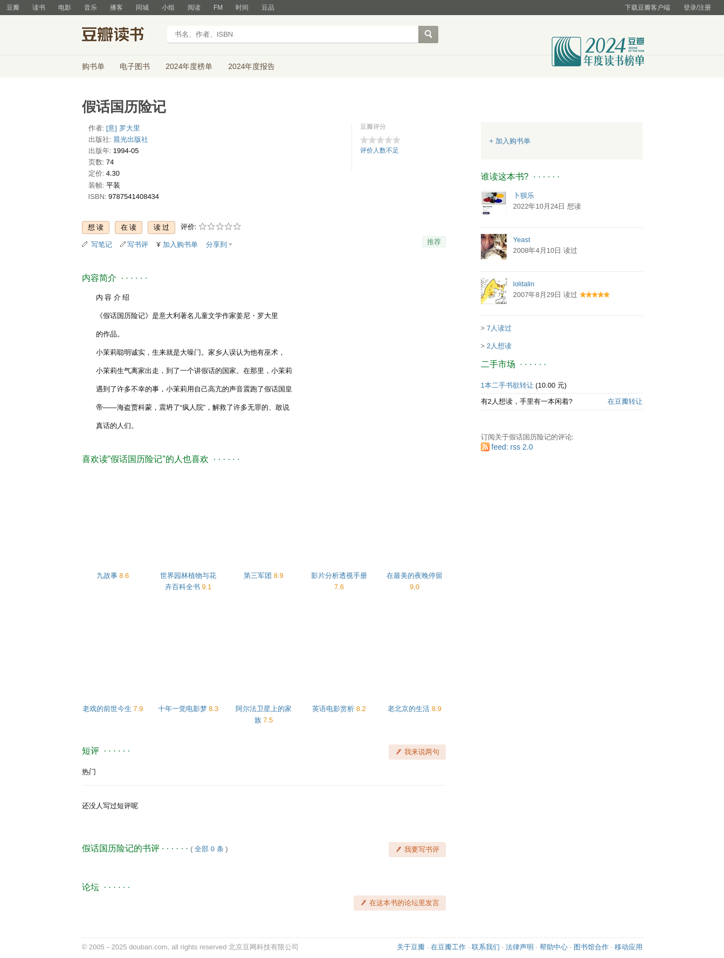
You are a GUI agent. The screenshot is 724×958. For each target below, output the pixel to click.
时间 (242, 7)
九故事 (108, 575)
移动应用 (629, 947)
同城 (142, 7)
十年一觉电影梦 (183, 709)
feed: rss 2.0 (512, 447)
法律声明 (520, 947)
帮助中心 (554, 947)
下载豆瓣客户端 (647, 7)
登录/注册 (697, 7)
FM (218, 7)
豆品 (267, 7)
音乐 (90, 7)
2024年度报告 (251, 66)
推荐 (434, 242)
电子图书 (135, 66)
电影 (64, 7)
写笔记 (101, 244)
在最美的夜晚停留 (415, 575)
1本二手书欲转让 (507, 385)
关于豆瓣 (411, 947)
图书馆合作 (591, 947)
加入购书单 (180, 244)
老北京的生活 (410, 709)
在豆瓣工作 (448, 947)
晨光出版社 (130, 139)
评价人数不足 (379, 150)
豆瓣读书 (121, 35)
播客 (116, 7)
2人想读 (499, 346)
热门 (89, 772)
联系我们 (486, 947)
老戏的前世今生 (108, 709)
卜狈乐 (523, 195)
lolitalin (524, 284)
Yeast (521, 240)
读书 (38, 7)
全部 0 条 (209, 849)
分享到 (216, 244)
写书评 (137, 244)
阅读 (194, 7)
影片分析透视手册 (339, 575)
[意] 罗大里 (123, 128)
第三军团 (259, 575)
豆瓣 (12, 7)
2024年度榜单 (189, 66)
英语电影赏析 (334, 709)
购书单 (93, 66)
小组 (168, 7)
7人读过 (499, 328)
